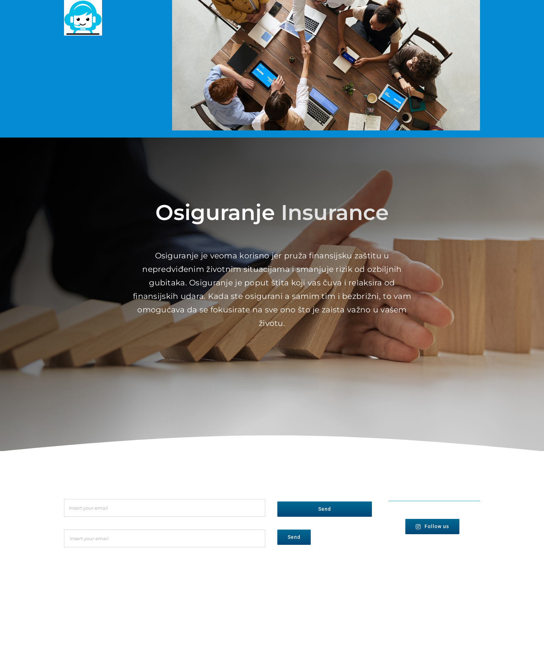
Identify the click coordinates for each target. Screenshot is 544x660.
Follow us (432, 526)
